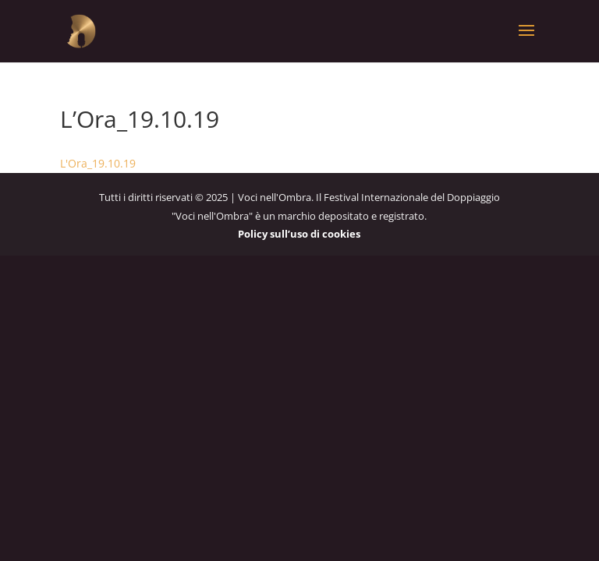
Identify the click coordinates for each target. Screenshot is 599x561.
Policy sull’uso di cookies (299, 234)
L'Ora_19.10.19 (98, 163)
